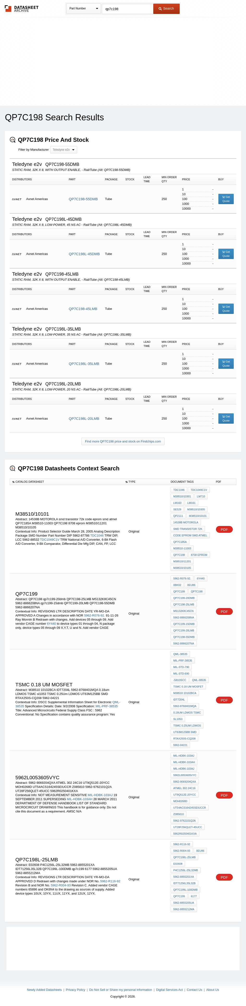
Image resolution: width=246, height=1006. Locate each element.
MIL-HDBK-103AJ (100, 795)
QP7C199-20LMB (183, 630)
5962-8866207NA (183, 643)
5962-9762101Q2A (184, 820)
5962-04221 (180, 745)
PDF (224, 529)
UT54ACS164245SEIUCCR (189, 807)
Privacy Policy (75, 990)
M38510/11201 (182, 561)
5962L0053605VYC (184, 775)
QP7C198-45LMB (83, 309)
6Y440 (51, 623)
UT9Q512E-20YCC (184, 794)
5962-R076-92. (94, 615)
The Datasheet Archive (22, 8)
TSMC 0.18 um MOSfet (188, 686)
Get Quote (226, 198)
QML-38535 (180, 654)
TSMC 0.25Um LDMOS (187, 725)
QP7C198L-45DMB (84, 254)
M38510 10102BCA (184, 693)
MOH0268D (180, 801)
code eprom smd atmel (190, 535)
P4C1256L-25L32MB (185, 870)
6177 (194, 896)
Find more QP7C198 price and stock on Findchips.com (123, 441)
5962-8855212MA (183, 909)
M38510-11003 (182, 548)
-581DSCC (179, 680)
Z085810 (178, 814)
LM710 (201, 496)
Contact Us (194, 990)
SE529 (177, 509)
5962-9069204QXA (184, 781)
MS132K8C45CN (183, 611)
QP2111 (178, 515)
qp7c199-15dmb (184, 624)
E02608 (177, 863)
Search (166, 8)
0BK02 (177, 585)
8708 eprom (199, 554)
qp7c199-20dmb (184, 598)
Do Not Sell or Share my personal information (120, 990)
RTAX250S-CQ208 (184, 738)
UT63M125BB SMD (185, 732)
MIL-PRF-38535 (107, 706)
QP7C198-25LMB (183, 604)
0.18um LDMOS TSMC (187, 712)
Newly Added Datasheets (44, 990)
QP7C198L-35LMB (84, 364)
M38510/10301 (182, 496)
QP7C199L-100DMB (185, 889)
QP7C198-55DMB (83, 199)
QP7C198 (179, 554)
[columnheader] (66, 482)
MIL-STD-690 (181, 673)
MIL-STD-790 (181, 667)
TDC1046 (97, 535)
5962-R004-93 (61, 885)
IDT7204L (179, 699)
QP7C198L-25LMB (184, 857)
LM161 (191, 502)
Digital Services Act (169, 990)
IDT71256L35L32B (184, 883)
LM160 (177, 502)
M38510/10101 (198, 515)
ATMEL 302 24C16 (184, 788)
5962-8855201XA (183, 876)
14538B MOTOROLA (185, 522)
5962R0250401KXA (185, 833)
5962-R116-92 (110, 881)
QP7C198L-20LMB (84, 418)
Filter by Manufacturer (33, 149)
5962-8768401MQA (184, 706)
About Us (212, 990)
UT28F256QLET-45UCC (187, 827)
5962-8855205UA (183, 902)
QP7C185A (180, 541)
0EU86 (191, 585)
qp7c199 (179, 591)
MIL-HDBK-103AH (79, 799)
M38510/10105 (182, 567)
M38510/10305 (196, 509)
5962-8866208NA (183, 617)
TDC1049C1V (49, 539)
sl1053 (177, 719)
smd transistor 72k (187, 528)
